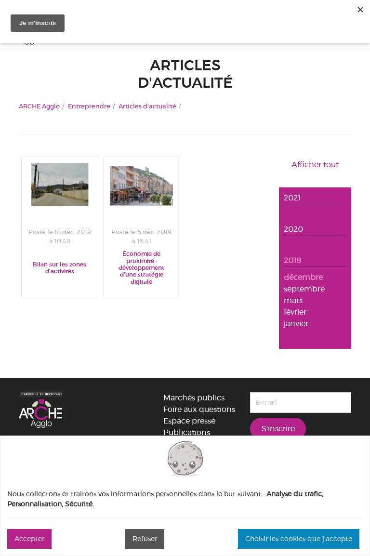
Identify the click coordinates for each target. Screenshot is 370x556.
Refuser (144, 538)
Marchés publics (194, 397)
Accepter (29, 538)
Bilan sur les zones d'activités (59, 268)
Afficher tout (315, 164)
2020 (293, 229)
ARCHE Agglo (39, 106)
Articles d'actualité (147, 106)
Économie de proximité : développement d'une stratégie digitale (141, 268)
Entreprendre (89, 106)
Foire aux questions (199, 409)
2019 (292, 260)
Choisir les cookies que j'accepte (298, 538)
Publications (186, 432)
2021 (292, 197)
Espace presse (189, 420)
